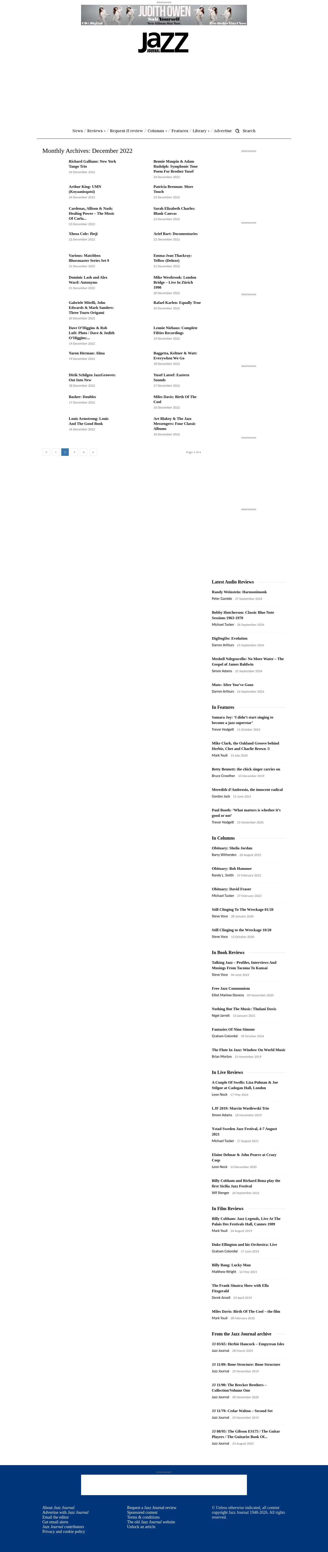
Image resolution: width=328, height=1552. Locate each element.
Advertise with (65, 1512)
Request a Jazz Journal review (152, 1507)
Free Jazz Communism (231, 988)
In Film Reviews (227, 1208)
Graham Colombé (225, 1036)
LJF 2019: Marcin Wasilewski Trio (240, 1108)
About (58, 1507)
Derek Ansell (221, 1297)
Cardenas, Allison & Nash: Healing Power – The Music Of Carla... (92, 213)
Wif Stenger (220, 1193)
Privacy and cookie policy (63, 1531)
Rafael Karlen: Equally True (177, 302)
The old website (151, 1522)
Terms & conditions (143, 1517)
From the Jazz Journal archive (241, 1333)
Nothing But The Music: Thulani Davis (244, 1009)
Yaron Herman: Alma (87, 353)
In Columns (223, 837)
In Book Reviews (228, 952)
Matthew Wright (224, 1271)
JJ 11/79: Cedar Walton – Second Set (242, 1411)
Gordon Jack (221, 796)
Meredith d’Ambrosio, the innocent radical (247, 789)
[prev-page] (46, 452)
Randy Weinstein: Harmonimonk (239, 592)
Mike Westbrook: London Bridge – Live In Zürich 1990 (175, 282)
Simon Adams (222, 671)
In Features (223, 707)
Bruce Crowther (223, 776)
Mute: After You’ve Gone (233, 685)
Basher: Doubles (82, 397)
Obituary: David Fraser (231, 889)
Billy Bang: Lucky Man (231, 1265)
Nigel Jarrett (221, 1015)
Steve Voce (220, 916)
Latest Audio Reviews (233, 581)
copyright (220, 1512)
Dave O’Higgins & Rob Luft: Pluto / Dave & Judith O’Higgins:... (92, 333)
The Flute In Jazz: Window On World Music (249, 1050)
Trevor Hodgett (223, 729)
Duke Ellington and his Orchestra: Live (244, 1244)
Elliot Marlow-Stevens (228, 995)
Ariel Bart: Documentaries (176, 234)
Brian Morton (222, 1056)
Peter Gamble (222, 598)
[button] (244, 130)
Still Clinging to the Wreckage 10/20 (241, 930)
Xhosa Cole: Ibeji (83, 234)
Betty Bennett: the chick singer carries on (246, 769)
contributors (63, 1526)
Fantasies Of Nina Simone (233, 1029)
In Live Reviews (227, 1072)
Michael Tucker (223, 624)
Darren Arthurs (223, 645)
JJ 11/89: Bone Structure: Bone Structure (246, 1364)
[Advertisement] (164, 91)
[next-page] (93, 452)
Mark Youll (220, 755)
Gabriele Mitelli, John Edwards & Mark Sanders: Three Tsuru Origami (91, 307)
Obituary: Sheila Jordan (232, 848)
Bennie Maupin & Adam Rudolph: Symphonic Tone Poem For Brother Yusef (176, 166)
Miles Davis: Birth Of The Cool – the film (246, 1311)
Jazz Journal (220, 1350)
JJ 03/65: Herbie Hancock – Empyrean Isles (248, 1344)
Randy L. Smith (223, 875)
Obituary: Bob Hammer (232, 868)
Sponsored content (142, 1512)
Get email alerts (55, 1522)
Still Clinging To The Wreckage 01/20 (242, 909)
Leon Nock (219, 1094)
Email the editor (55, 1517)
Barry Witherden (224, 855)
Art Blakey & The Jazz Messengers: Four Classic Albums (175, 423)
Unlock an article (141, 1526)
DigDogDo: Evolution (229, 638)
